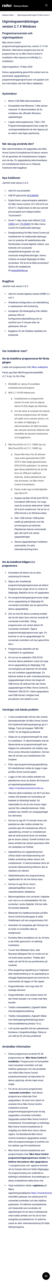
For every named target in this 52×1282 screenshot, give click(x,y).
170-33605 (24, 224)
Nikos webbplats (40, 367)
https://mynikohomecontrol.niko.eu (26, 788)
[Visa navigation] (46, 1276)
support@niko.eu (19, 270)
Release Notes (21, 6)
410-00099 (32, 195)
